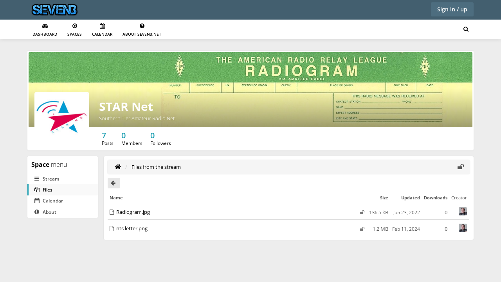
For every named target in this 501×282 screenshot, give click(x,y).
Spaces (74, 30)
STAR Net (126, 106)
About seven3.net (142, 30)
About (45, 212)
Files (43, 189)
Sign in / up (452, 9)
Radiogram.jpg (133, 211)
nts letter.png (132, 228)
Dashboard (44, 30)
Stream (46, 178)
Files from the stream (156, 166)
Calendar (102, 30)
